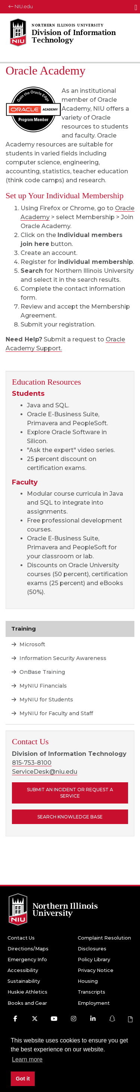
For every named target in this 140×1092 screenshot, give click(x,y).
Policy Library (94, 959)
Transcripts (91, 992)
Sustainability (23, 981)
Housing (88, 981)
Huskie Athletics (27, 992)
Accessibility (22, 970)
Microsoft (31, 644)
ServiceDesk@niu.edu (44, 771)
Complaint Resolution (104, 938)
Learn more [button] (27, 1059)
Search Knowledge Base (70, 817)
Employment (94, 1003)
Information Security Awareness (62, 658)
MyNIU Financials (42, 685)
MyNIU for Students (45, 699)
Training (23, 628)
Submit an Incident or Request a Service (70, 793)
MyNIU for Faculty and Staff (55, 713)
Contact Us (21, 938)
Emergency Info (27, 959)
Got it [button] (23, 1079)
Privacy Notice (95, 970)
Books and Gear (27, 1003)
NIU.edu (21, 6)
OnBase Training (41, 672)
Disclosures (92, 948)
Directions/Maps (28, 948)
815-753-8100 (32, 762)
